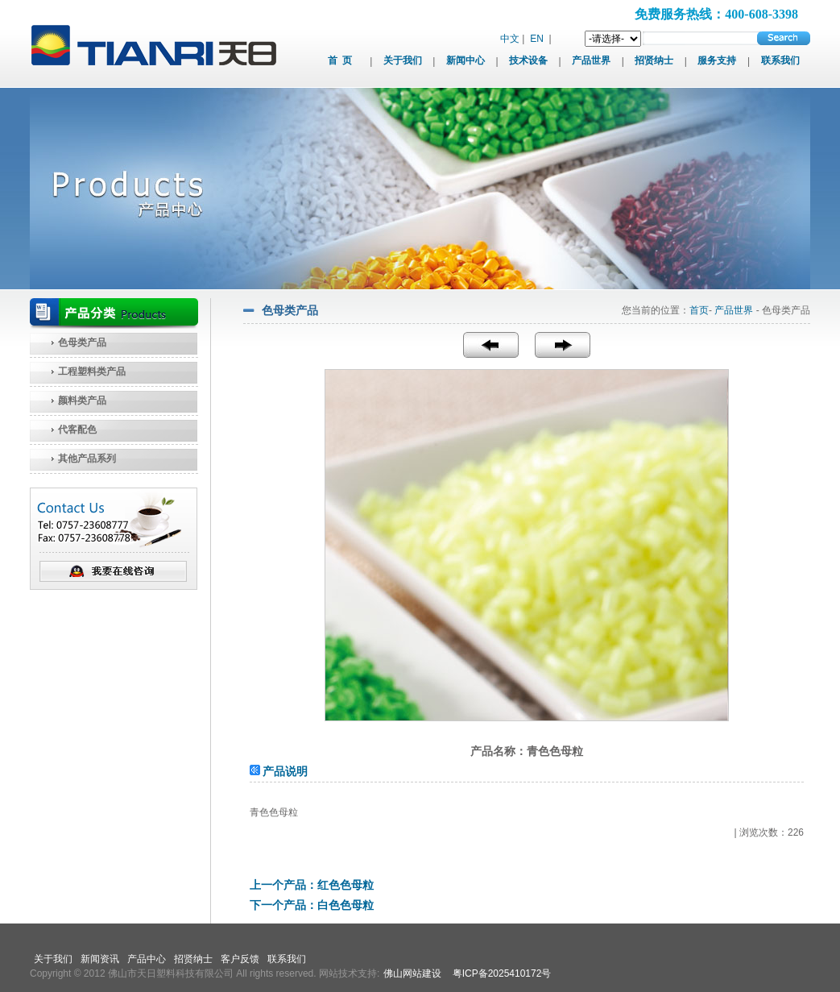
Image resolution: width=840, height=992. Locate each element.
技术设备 (528, 60)
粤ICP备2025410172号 (502, 973)
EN (537, 38)
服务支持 (716, 60)
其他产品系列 (87, 458)
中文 (509, 38)
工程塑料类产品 (92, 371)
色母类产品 (82, 342)
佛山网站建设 (412, 973)
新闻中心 (465, 60)
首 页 (340, 60)
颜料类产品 (82, 400)
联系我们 (780, 60)
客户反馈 (240, 959)
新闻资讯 (100, 959)
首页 (699, 310)
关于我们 (402, 60)
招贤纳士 (654, 60)
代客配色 (77, 429)
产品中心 (146, 959)
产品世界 (591, 60)
